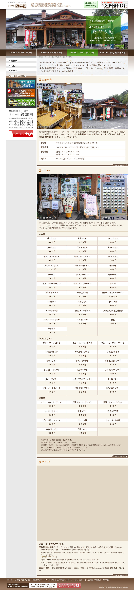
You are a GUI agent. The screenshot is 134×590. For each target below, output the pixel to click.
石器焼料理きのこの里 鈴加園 (21, 52)
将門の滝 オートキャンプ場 (52, 52)
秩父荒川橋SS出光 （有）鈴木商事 (113, 52)
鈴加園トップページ (44, 57)
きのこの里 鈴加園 (22, 580)
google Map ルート (49, 557)
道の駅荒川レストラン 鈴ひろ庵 (82, 52)
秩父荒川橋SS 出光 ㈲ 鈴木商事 (97, 580)
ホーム (10, 580)
